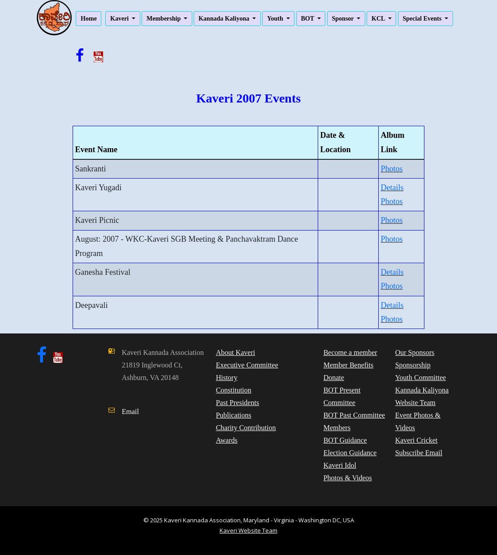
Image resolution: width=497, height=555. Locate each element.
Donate (334, 377)
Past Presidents (237, 402)
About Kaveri (235, 352)
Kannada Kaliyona (225, 18)
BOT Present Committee (342, 396)
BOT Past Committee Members (354, 421)
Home (89, 18)
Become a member (350, 352)
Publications (233, 415)
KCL (379, 18)
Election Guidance (350, 453)
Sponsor (343, 18)
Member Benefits (349, 365)
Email (130, 411)
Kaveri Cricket (416, 440)
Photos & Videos (348, 478)
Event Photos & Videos (418, 421)
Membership (164, 18)
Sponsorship (413, 365)
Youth (276, 18)
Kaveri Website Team (248, 530)
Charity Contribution (246, 427)
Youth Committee (420, 377)
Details (391, 187)
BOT (308, 18)
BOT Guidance (345, 440)
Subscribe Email (418, 453)
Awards (227, 440)
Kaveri (120, 18)
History (227, 377)
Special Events (422, 18)
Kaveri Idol (340, 465)
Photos (391, 168)
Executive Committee (247, 365)
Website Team (415, 402)
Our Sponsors (415, 352)
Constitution (233, 390)
